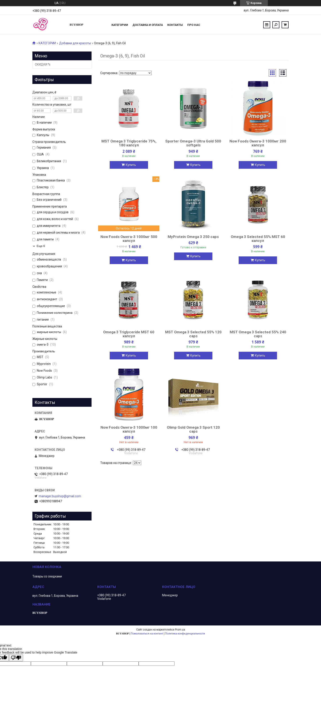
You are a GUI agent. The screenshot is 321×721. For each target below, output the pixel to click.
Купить (131, 165)
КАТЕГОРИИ (47, 43)
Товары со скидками (47, 576)
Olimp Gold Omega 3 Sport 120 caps (193, 429)
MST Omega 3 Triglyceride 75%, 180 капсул (128, 143)
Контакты (175, 25)
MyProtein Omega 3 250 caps (193, 237)
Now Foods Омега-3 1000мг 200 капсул (257, 143)
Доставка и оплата (147, 25)
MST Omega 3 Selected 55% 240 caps (258, 334)
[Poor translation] (16, 657)
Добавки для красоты (75, 43)
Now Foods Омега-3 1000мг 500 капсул (129, 239)
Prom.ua (180, 629)
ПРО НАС (193, 25)
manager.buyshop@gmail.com (60, 496)
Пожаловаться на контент (147, 633)
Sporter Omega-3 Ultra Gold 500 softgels (193, 143)
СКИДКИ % (42, 64)
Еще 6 (41, 246)
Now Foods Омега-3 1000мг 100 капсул (129, 429)
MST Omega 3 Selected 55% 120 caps (193, 334)
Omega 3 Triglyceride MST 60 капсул (128, 334)
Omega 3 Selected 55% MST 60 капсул (258, 239)
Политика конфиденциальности (185, 633)
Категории (119, 25)
